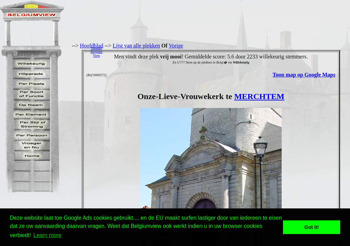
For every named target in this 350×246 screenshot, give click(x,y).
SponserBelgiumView (96, 51)
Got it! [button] (312, 227)
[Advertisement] (228, 51)
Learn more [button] (47, 235)
